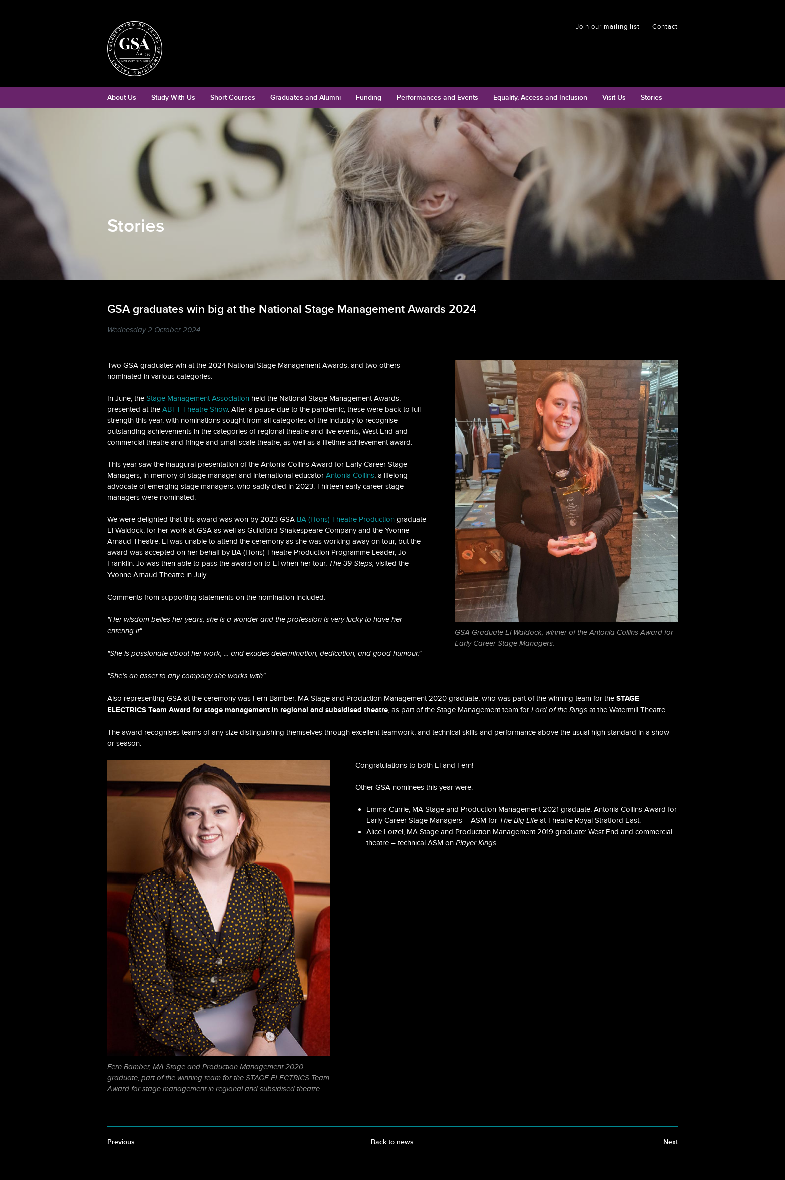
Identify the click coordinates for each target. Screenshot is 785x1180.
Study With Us (173, 97)
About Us (121, 97)
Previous (121, 1142)
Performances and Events (437, 97)
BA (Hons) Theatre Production (346, 519)
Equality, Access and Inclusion (540, 97)
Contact (665, 27)
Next (670, 1142)
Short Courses (232, 97)
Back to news (392, 1142)
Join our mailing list (608, 27)
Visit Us (614, 97)
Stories (651, 97)
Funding (368, 97)
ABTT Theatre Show (195, 409)
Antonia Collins (350, 475)
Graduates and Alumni (305, 97)
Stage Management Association (197, 398)
